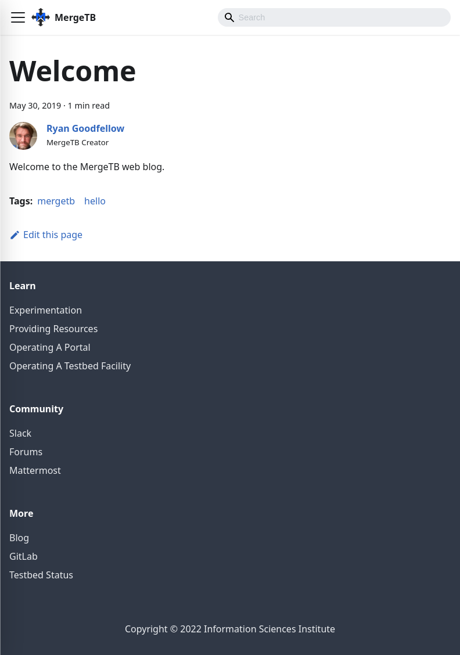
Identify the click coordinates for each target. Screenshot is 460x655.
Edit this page (45, 234)
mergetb (56, 201)
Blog (19, 537)
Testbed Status (41, 574)
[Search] (334, 17)
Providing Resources (53, 328)
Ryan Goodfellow (85, 128)
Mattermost (35, 470)
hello (95, 201)
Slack (20, 433)
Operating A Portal (50, 347)
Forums (25, 451)
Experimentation (45, 310)
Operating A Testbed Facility (70, 365)
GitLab (23, 556)
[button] (18, 17)
